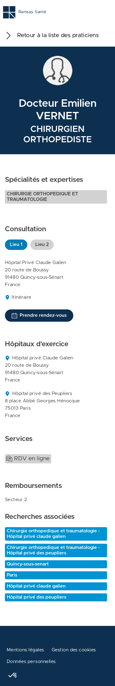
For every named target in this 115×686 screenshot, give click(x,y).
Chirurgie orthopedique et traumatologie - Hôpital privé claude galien (53, 534)
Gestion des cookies (74, 650)
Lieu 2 (42, 244)
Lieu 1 (16, 244)
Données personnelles (31, 661)
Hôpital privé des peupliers (36, 597)
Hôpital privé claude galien (36, 586)
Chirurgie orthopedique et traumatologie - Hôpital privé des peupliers (53, 550)
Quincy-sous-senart (28, 564)
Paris (12, 575)
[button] (13, 675)
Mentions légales (25, 650)
